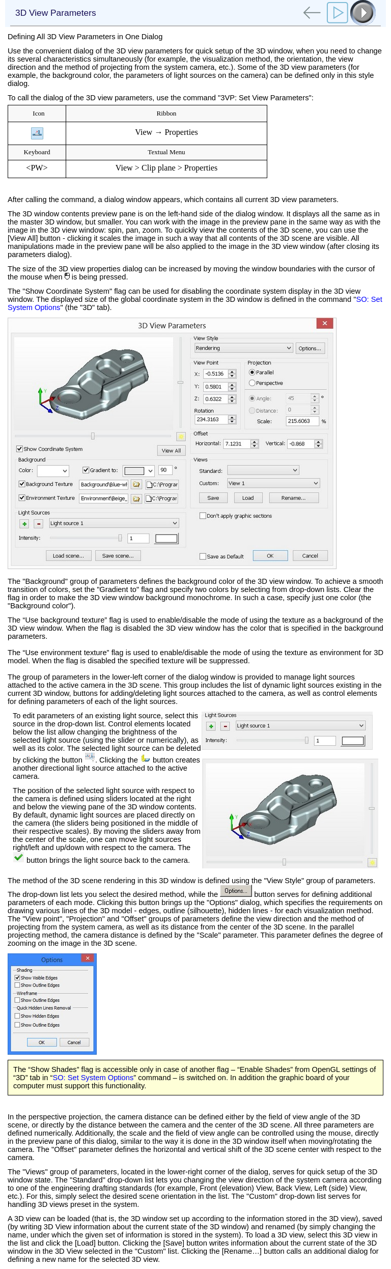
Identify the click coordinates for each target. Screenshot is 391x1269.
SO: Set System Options (92, 1078)
